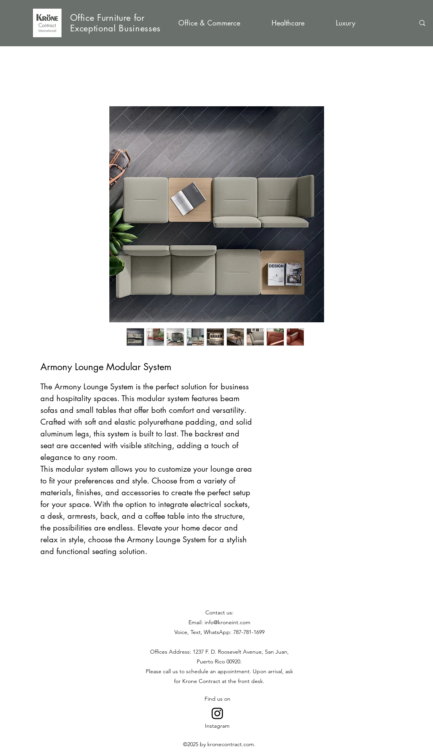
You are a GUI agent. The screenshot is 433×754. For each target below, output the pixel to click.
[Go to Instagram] (217, 713)
